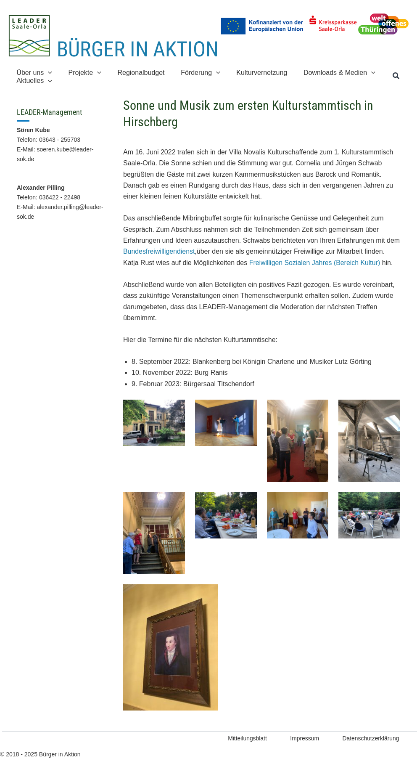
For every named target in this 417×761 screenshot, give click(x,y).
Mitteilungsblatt (244, 738)
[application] (46, 73)
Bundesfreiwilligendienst (159, 251)
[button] (396, 76)
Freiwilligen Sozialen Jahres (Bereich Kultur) (315, 262)
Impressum (302, 738)
